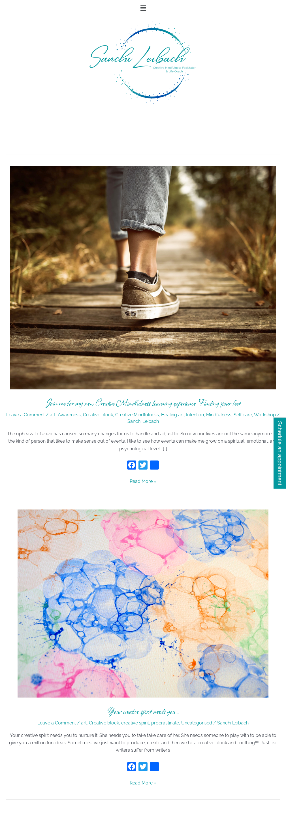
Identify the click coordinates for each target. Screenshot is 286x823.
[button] (143, 8)
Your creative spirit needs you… (143, 710)
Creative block (98, 414)
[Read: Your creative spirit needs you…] (143, 603)
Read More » (143, 481)
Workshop (265, 414)
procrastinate (165, 723)
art (53, 414)
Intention (195, 414)
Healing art (172, 414)
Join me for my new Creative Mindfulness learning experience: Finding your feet (143, 402)
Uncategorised (196, 723)
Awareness (69, 414)
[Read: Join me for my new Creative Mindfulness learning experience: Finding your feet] (143, 277)
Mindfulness (218, 414)
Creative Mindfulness (137, 414)
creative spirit (135, 723)
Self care (243, 414)
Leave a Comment (25, 414)
